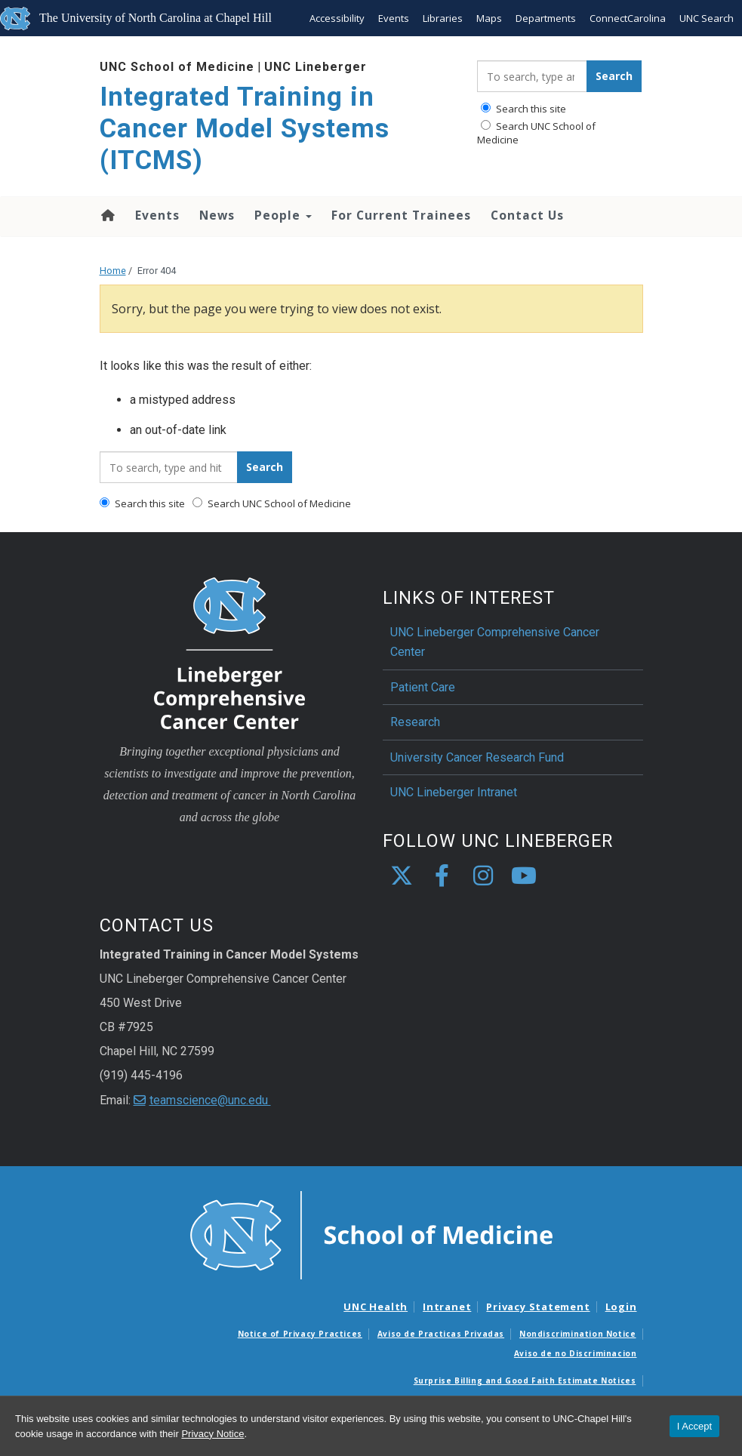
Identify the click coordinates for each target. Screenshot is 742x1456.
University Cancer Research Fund (477, 757)
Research (415, 722)
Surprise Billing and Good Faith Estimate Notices (525, 1380)
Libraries (443, 18)
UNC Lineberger (315, 67)
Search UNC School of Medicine (536, 132)
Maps (489, 18)
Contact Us (527, 215)
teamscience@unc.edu (210, 1100)
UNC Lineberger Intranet (453, 792)
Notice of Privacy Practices (300, 1333)
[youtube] (524, 876)
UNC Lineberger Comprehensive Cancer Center (494, 642)
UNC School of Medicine (177, 67)
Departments (546, 18)
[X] (401, 876)
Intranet (447, 1306)
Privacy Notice (212, 1433)
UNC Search (706, 18)
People (283, 215)
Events (393, 18)
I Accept (694, 1426)
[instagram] (483, 876)
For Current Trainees (401, 215)
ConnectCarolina (628, 18)
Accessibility (337, 18)
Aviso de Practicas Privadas (440, 1333)
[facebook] (442, 876)
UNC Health (375, 1306)
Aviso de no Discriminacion (575, 1353)
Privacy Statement (538, 1306)
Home (106, 215)
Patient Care (422, 687)
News (217, 215)
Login (621, 1306)
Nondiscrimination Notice (577, 1333)
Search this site (523, 108)
